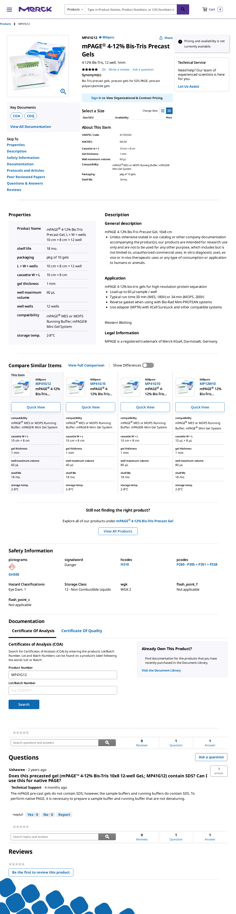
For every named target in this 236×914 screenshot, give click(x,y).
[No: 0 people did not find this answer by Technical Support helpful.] (48, 814)
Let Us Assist (188, 86)
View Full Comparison (86, 365)
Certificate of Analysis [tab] (33, 630)
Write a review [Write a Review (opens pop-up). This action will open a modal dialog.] (119, 69)
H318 (125, 564)
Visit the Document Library (161, 670)
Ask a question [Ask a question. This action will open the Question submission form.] (143, 69)
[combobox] (127, 9)
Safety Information (23, 157)
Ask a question (211, 757)
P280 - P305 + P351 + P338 (197, 564)
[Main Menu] (9, 9)
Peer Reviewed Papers (26, 177)
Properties (16, 144)
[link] (21, 733)
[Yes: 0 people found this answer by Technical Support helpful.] (32, 814)
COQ (31, 116)
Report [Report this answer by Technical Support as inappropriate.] (64, 814)
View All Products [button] (118, 531)
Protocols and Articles (25, 170)
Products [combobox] (73, 9)
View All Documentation (30, 126)
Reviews (14, 189)
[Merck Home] (35, 9)
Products (5, 24)
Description (17, 151)
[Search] (183, 9)
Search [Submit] (23, 704)
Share (166, 38)
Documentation (20, 164)
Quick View (36, 407)
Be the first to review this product (42, 873)
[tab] (9, 24)
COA (16, 116)
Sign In (96, 98)
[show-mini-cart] (212, 9)
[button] (218, 771)
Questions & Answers (25, 183)
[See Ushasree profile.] (17, 770)
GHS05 (14, 574)
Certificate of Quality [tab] (81, 630)
